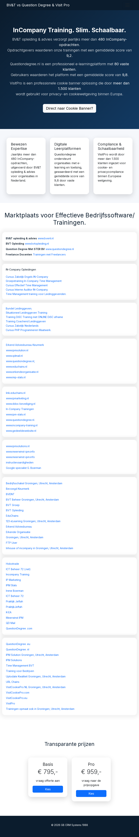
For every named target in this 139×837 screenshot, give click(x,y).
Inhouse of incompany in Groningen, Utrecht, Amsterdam (39, 548)
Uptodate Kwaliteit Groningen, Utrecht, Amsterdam (36, 676)
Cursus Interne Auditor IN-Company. (27, 289)
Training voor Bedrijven (20, 670)
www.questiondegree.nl (60, 249)
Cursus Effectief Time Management (27, 285)
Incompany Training (17, 574)
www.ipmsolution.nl (17, 350)
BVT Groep (13, 505)
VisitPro (10, 703)
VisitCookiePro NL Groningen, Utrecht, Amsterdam (36, 687)
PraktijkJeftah (14, 606)
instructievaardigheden (19, 462)
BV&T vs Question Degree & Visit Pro (38, 5)
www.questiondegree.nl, (20, 361)
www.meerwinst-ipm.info (20, 451)
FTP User (11, 542)
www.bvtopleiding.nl (37, 243)
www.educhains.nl (16, 366)
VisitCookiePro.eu (16, 697)
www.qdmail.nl (14, 355)
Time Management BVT (20, 665)
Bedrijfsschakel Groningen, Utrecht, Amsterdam (34, 483)
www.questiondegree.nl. (20, 419)
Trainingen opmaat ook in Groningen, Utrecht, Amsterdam (40, 708)
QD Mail (10, 622)
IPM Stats (11, 585)
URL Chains (12, 681)
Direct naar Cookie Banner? (69, 108)
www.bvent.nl (46, 238)
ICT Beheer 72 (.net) (18, 569)
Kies (48, 789)
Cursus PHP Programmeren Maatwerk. (28, 330)
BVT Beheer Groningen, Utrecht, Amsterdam (32, 499)
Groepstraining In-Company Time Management (34, 280)
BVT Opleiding (15, 510)
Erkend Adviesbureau (19, 526)
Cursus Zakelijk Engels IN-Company (27, 276)
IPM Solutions (14, 660)
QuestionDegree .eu (18, 644)
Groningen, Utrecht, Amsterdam (24, 537)
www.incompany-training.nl (21, 425)
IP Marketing (13, 579)
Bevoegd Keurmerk (17, 488)
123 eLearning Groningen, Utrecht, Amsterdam (33, 521)
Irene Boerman (15, 590)
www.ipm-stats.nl (16, 414)
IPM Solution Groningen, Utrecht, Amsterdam (32, 654)
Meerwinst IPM (14, 617)
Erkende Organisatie (18, 532)
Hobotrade (12, 563)
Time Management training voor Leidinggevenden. (36, 293)
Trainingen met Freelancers (49, 254)
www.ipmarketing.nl (17, 398)
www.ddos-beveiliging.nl (20, 403)
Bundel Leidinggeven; (19, 308)
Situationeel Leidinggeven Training (26, 312)
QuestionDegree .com (19, 628)
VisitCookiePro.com (17, 692)
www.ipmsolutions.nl (18, 446)
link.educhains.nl (15, 392)
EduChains (12, 515)
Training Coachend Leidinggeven (26, 321)
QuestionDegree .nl (17, 649)
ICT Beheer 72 (15, 595)
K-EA (8, 612)
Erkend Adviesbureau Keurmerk (25, 344)
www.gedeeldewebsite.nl (21, 430)
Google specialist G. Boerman (23, 467)
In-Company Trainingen (20, 409)
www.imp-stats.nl (16, 377)
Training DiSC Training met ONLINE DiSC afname (34, 316)
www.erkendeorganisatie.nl (22, 371)
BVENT (10, 494)
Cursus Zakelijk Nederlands (22, 325)
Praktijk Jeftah (14, 601)
